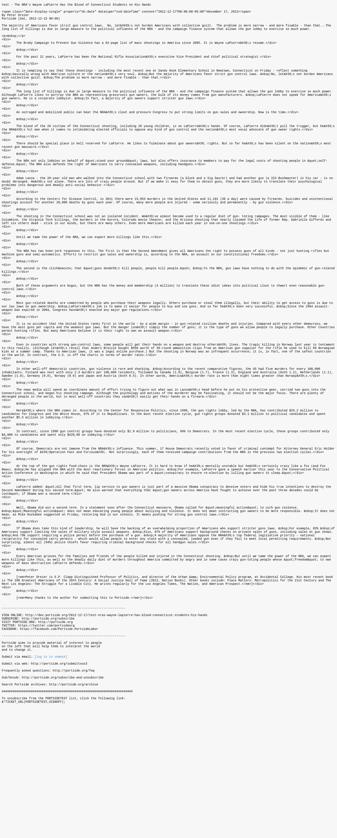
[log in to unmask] (50, 779)
